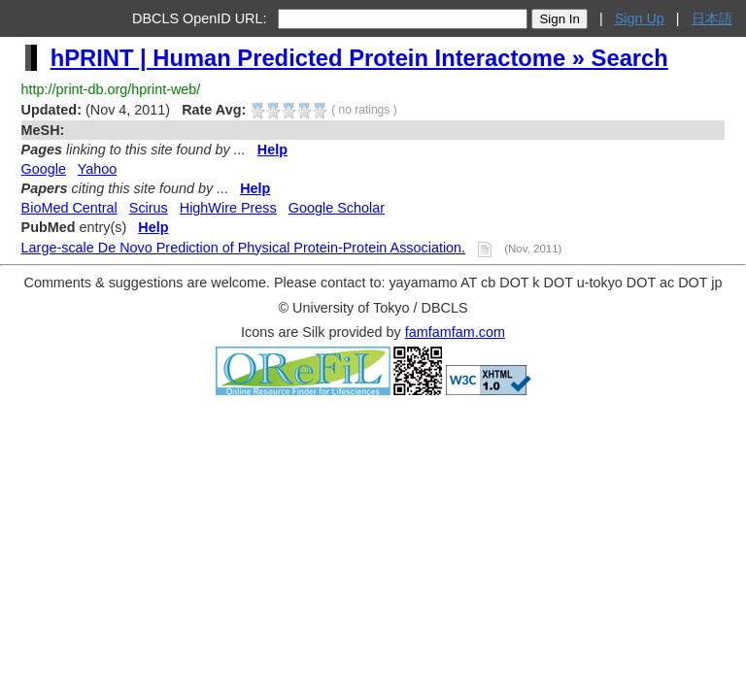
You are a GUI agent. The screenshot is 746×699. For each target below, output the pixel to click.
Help (272, 149)
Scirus (148, 208)
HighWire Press (228, 208)
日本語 (712, 18)
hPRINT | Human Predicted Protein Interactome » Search (359, 58)
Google (43, 169)
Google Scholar (336, 208)
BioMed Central (69, 208)
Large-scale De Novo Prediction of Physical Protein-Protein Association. (243, 247)
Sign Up (639, 18)
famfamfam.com (455, 332)
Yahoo (98, 169)
